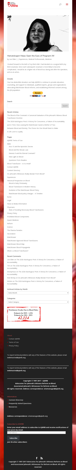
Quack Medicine (13, 220)
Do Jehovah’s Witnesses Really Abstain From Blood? (26, 174)
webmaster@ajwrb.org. (16, 357)
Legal (9, 200)
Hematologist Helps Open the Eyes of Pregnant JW (30, 55)
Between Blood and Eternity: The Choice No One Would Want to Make (32, 128)
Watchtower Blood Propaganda (18, 247)
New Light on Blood (16, 157)
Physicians (11, 207)
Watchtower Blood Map (15, 244)
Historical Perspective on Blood (18, 181)
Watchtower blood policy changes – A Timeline (25, 194)
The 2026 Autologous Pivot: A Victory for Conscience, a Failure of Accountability (36, 121)
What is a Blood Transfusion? (17, 251)
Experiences (23, 59)
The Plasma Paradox (14, 230)
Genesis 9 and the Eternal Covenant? (22, 153)
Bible (9, 144)
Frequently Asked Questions (20, 403)
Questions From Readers (18, 160)
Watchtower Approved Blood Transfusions (22, 241)
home (9, 197)
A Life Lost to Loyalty (15, 132)
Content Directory (13, 170)
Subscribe (13, 438)
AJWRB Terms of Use (15, 140)
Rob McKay (11, 278)
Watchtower (11, 237)
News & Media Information (17, 204)
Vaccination (11, 234)
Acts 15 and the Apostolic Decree (21, 146)
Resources (13, 407)
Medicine (48, 59)
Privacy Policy (12, 213)
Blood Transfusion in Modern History (22, 187)
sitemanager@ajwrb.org (38, 416)
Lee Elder (12, 59)
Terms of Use (14, 342)
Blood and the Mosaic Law (18, 150)
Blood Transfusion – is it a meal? (19, 164)
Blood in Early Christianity (18, 183)
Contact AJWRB (12, 167)
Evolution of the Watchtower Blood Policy (24, 190)
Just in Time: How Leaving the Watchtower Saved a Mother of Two (31, 125)
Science (10, 227)
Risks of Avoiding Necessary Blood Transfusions (26, 210)
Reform (10, 223)
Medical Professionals (36, 59)
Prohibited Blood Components (18, 217)
